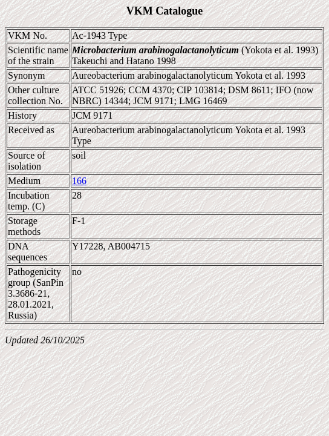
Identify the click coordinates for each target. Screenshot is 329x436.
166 (79, 181)
